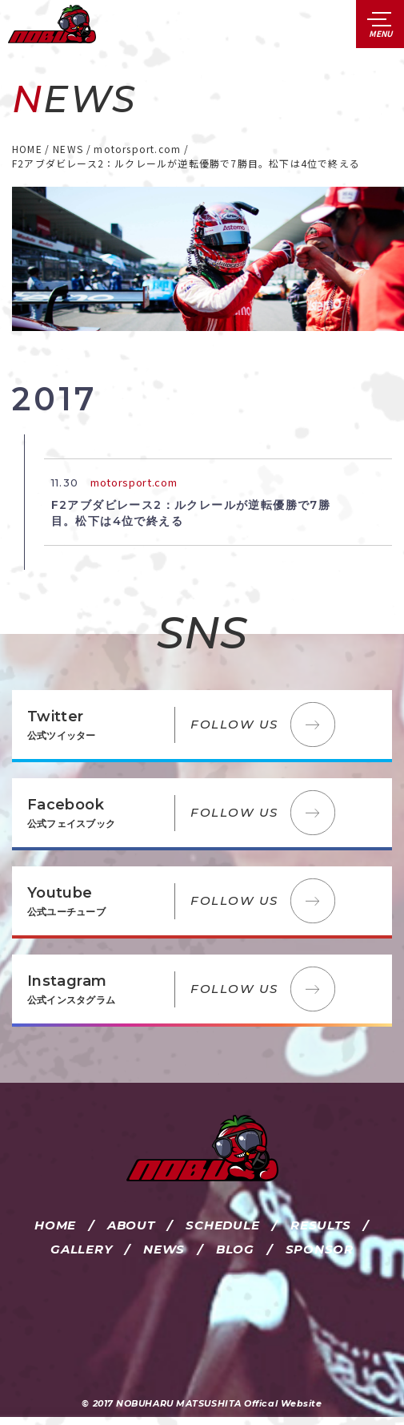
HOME (55, 1225)
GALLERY (81, 1249)
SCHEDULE (222, 1225)
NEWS (164, 1249)
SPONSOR (320, 1249)
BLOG (235, 1249)
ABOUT (131, 1225)
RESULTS (320, 1225)
